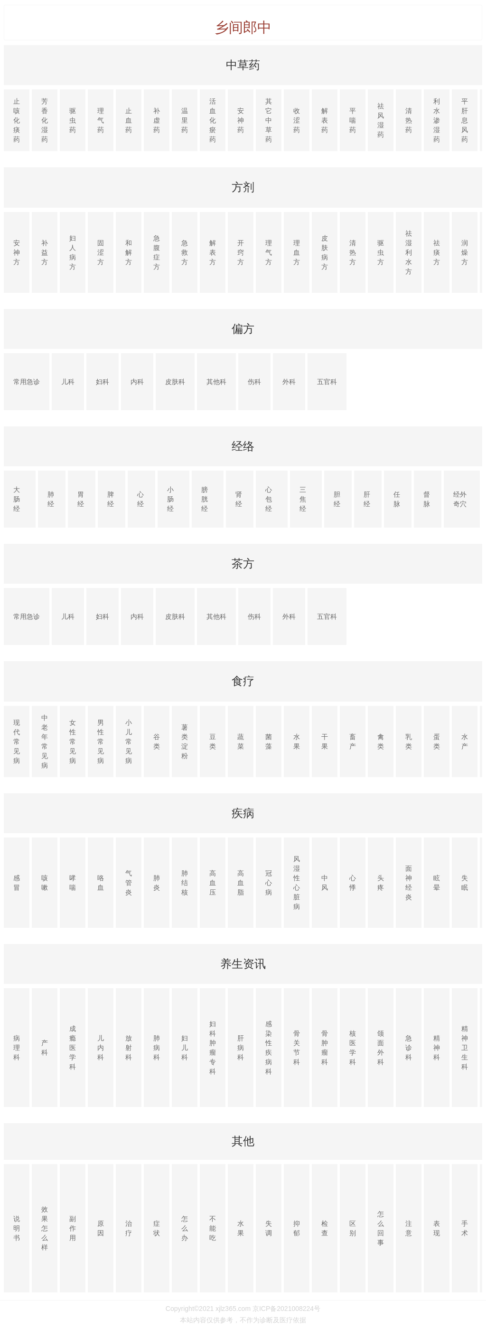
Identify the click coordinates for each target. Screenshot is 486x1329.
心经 (140, 499)
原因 (100, 1228)
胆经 (337, 499)
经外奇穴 (460, 499)
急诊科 (408, 1047)
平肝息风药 (464, 120)
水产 (464, 741)
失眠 (464, 882)
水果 (296, 741)
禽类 (380, 741)
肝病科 (240, 1047)
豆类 (212, 741)
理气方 (268, 252)
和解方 (128, 252)
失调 (268, 1228)
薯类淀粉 (184, 741)
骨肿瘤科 (324, 1048)
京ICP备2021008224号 (286, 1308)
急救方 (184, 252)
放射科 (128, 1047)
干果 (324, 741)
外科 (289, 381)
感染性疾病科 (268, 1047)
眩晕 (436, 882)
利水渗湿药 (436, 120)
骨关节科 (296, 1048)
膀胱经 (204, 499)
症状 (156, 1228)
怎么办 (184, 1228)
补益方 (44, 252)
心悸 (352, 882)
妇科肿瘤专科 (212, 1047)
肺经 (50, 499)
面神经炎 (408, 883)
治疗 (128, 1228)
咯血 (100, 882)
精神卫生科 (464, 1047)
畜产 (352, 741)
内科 (137, 381)
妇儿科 (184, 1047)
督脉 (426, 499)
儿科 (68, 381)
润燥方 (464, 252)
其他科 (216, 381)
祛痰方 (436, 252)
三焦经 (302, 499)
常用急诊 (26, 381)
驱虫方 (380, 252)
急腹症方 (156, 252)
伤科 (254, 381)
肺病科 (156, 1047)
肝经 (367, 499)
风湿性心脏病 (296, 882)
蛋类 (436, 741)
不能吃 (212, 1228)
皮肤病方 (324, 252)
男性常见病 (100, 741)
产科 (44, 1047)
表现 (436, 1228)
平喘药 (352, 120)
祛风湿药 (380, 120)
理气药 (100, 120)
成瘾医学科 (72, 1047)
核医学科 (352, 1048)
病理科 (16, 1047)
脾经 (110, 499)
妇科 (102, 381)
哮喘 (72, 882)
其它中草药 (268, 120)
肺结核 (184, 882)
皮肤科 (175, 381)
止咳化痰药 (16, 120)
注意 (408, 1228)
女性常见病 (72, 741)
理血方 (296, 252)
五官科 (327, 381)
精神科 (436, 1047)
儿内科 (100, 1047)
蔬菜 (240, 741)
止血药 (128, 120)
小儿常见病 (128, 741)
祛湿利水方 (408, 252)
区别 (352, 1228)
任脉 (396, 499)
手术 (464, 1228)
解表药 (324, 120)
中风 (324, 882)
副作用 (72, 1228)
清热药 (408, 120)
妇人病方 (72, 252)
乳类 (408, 741)
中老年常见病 (44, 741)
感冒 (16, 882)
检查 (324, 1228)
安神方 (16, 252)
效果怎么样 (44, 1228)
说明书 (16, 1228)
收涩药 (296, 120)
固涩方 (100, 252)
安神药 (240, 120)
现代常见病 (16, 741)
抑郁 (296, 1228)
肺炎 (156, 882)
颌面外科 (380, 1048)
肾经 (238, 499)
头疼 (380, 882)
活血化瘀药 (212, 120)
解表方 (212, 252)
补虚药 (156, 120)
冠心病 (268, 882)
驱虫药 (72, 120)
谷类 (156, 741)
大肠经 (16, 499)
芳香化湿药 (44, 120)
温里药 (184, 120)
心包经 (268, 499)
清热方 (352, 252)
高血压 (212, 882)
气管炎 (128, 882)
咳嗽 (44, 882)
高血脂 (240, 882)
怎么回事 (380, 1228)
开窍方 (240, 252)
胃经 (80, 499)
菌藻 (268, 741)
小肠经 (170, 499)
